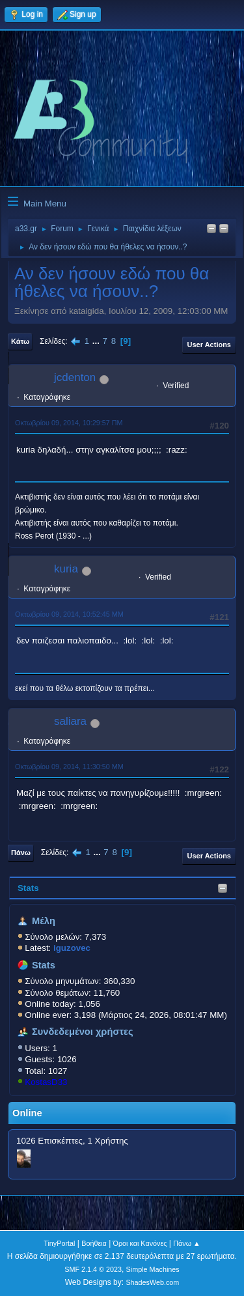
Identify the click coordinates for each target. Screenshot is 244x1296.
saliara (70, 721)
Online (27, 1113)
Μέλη (43, 921)
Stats (28, 888)
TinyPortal (59, 1243)
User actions (209, 344)
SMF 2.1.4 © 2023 (93, 1269)
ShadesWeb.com (152, 1282)
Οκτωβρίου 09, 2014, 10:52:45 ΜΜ (69, 614)
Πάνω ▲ (186, 1243)
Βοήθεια (94, 1243)
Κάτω (20, 341)
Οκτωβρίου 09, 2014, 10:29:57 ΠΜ (69, 423)
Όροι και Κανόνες (140, 1243)
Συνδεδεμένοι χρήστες (82, 1031)
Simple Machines (153, 1269)
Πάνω (21, 852)
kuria (66, 569)
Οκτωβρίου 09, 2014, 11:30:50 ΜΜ (69, 766)
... (97, 341)
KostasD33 (46, 1082)
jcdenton (75, 377)
